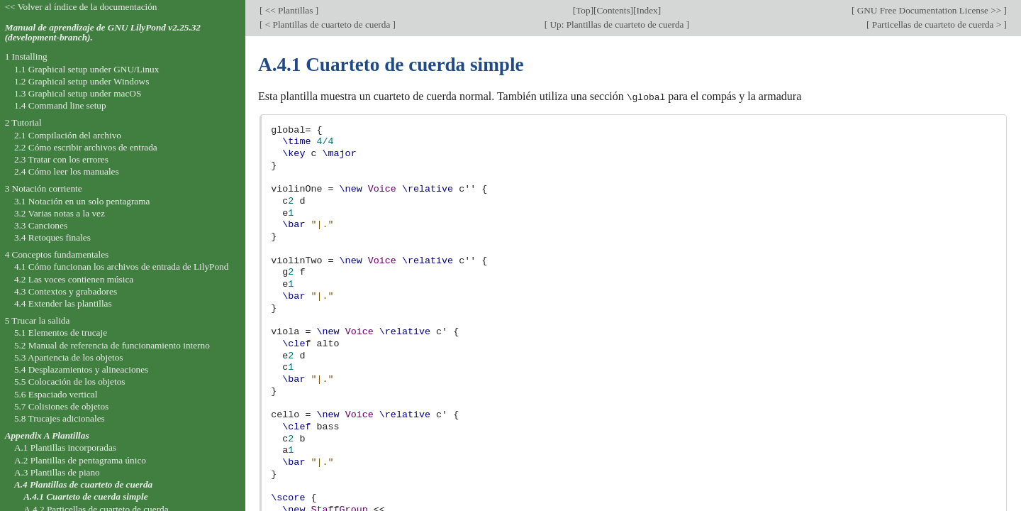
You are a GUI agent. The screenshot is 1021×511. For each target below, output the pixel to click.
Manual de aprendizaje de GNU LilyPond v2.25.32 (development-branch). (103, 32)
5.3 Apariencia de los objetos (68, 357)
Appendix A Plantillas (47, 435)
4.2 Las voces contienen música (73, 279)
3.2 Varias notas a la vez (59, 213)
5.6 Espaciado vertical (56, 394)
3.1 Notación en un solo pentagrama (82, 201)
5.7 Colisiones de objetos (61, 406)
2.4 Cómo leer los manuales (66, 171)
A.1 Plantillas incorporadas (65, 447)
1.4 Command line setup (60, 105)
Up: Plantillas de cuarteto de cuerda (616, 24)
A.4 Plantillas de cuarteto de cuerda (83, 484)
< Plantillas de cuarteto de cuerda (327, 24)
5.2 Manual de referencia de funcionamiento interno (112, 345)
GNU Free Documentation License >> (928, 10)
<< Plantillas (288, 10)
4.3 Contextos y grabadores (65, 291)
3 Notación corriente (43, 188)
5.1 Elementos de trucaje (60, 332)
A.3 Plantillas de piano (57, 472)
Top (583, 10)
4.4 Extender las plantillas (63, 303)
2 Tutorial (23, 122)
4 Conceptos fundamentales (57, 254)
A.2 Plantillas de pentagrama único (80, 460)
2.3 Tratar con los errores (61, 159)
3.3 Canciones (40, 225)
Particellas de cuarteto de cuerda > (937, 24)
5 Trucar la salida (37, 320)
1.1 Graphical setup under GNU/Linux (86, 69)
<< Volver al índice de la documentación (81, 6)
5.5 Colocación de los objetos (69, 381)
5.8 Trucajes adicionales (59, 418)
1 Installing (26, 56)
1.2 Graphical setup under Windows (81, 81)
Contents (613, 10)
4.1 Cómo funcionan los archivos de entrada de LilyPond (121, 266)
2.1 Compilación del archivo (67, 135)
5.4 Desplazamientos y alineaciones (81, 369)
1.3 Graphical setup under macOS (77, 93)
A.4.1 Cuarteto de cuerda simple (85, 496)
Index (646, 10)
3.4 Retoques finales (52, 237)
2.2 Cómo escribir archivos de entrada (85, 147)
